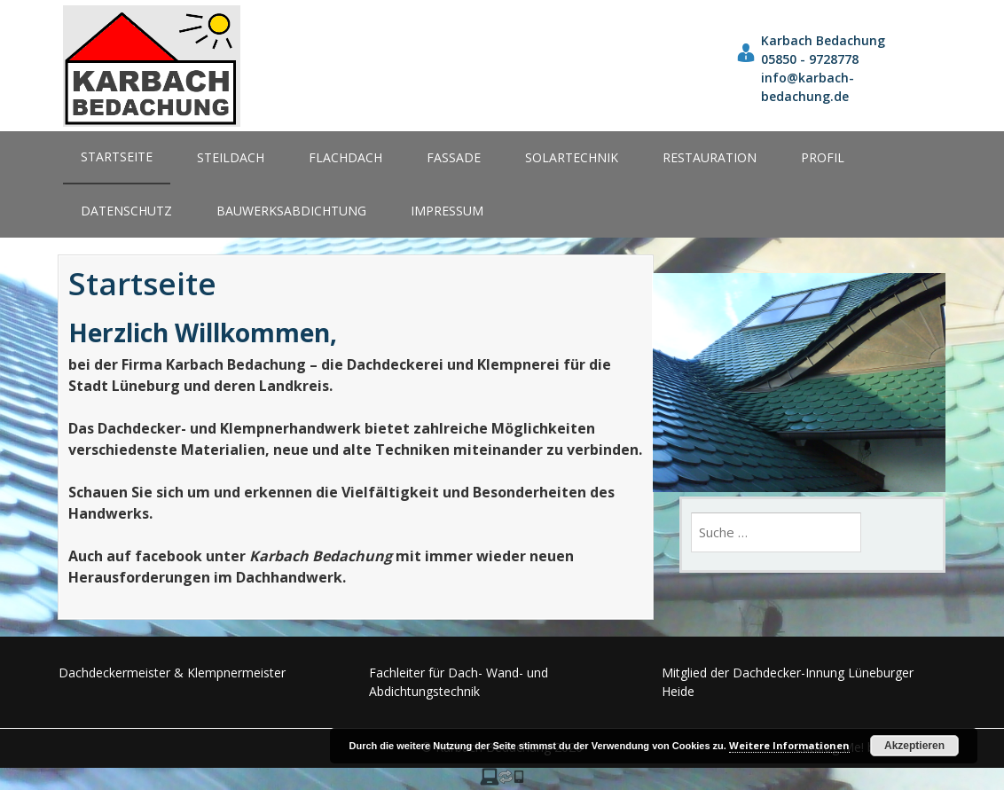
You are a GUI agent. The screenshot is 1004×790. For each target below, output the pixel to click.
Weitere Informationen (789, 745)
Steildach (230, 157)
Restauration (710, 157)
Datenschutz (126, 210)
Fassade (454, 157)
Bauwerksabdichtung (291, 210)
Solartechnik (571, 157)
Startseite (117, 156)
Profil (822, 157)
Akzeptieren (914, 745)
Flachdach (345, 157)
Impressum (447, 210)
